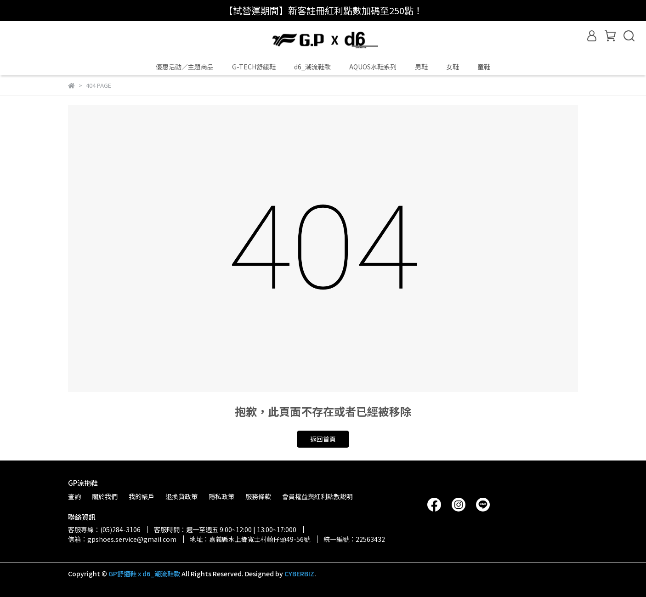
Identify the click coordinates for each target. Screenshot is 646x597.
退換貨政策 (181, 496)
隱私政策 (221, 496)
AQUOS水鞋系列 (373, 66)
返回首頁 (323, 438)
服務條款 (258, 496)
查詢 (74, 496)
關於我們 (105, 496)
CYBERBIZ (299, 573)
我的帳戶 (141, 496)
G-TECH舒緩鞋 (254, 66)
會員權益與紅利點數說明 (317, 496)
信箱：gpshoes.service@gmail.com (122, 539)
